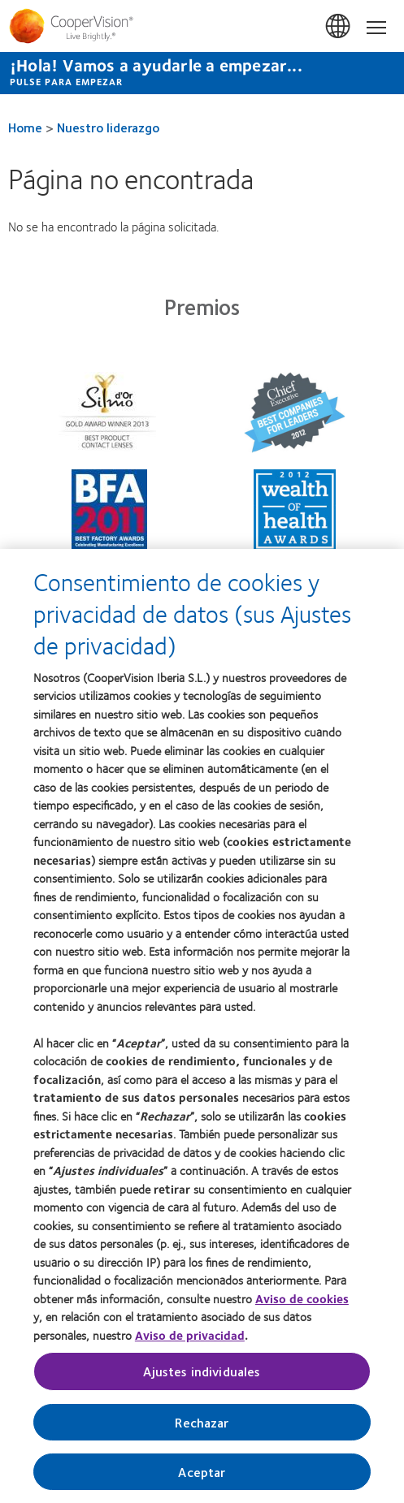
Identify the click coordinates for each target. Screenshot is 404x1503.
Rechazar (201, 1429)
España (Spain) (339, 27)
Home (25, 127)
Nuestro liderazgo (108, 127)
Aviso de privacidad (190, 1341)
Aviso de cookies (302, 1305)
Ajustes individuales (201, 1378)
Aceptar (201, 1478)
